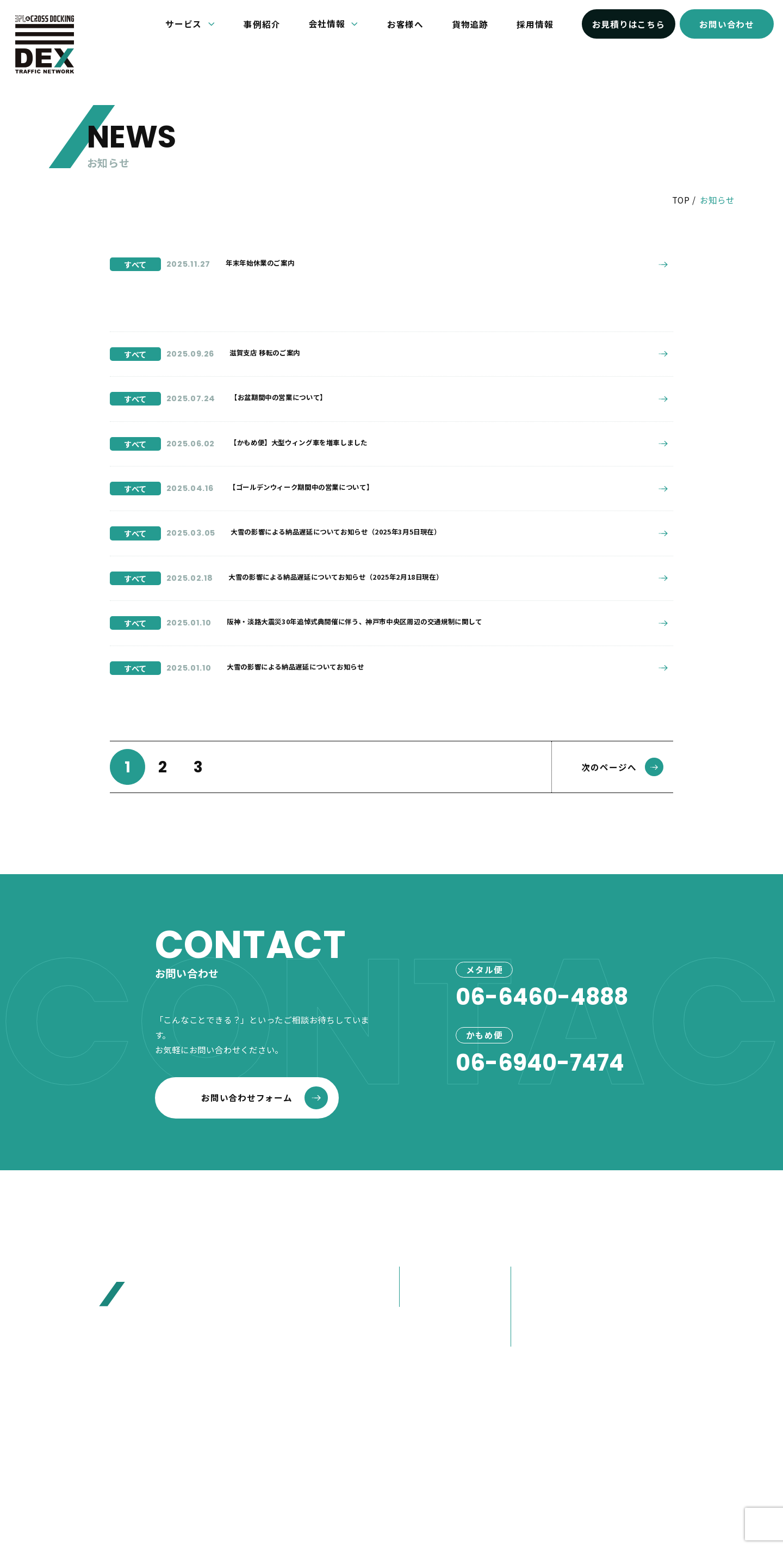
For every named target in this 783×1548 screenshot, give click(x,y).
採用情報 (535, 24)
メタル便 (423, 1287)
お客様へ (405, 24)
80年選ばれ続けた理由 (563, 1307)
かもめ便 (423, 1307)
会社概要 (535, 1287)
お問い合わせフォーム (264, 1108)
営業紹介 (535, 1347)
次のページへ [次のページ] (622, 778)
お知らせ (644, 1259)
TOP (681, 200)
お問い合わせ (726, 24)
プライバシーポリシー (444, 1465)
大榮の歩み (539, 1327)
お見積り (644, 1315)
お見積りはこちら (628, 24)
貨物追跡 (470, 24)
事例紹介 (262, 24)
